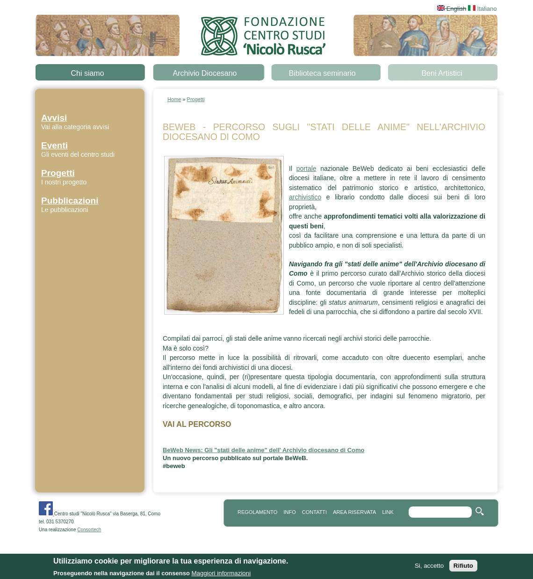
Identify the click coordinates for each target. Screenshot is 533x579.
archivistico (305, 197)
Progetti (196, 99)
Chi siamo (87, 73)
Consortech (89, 529)
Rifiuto (463, 567)
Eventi (54, 145)
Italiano (482, 8)
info (289, 512)
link (387, 512)
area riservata (354, 512)
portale (306, 168)
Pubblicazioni (69, 200)
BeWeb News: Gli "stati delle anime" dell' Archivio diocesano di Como (264, 450)
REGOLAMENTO (257, 512)
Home (174, 99)
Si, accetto (429, 567)
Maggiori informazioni (221, 574)
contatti (314, 512)
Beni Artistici (441, 73)
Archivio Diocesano (205, 73)
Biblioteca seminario (321, 73)
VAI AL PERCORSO (197, 424)
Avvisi (54, 118)
